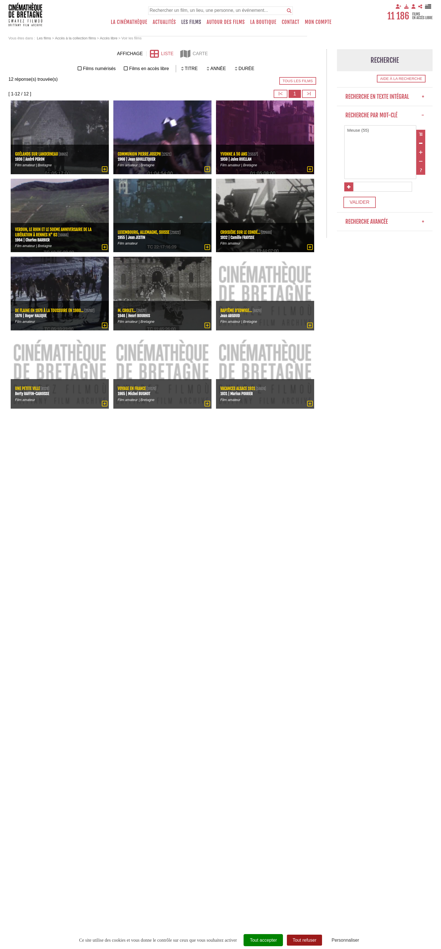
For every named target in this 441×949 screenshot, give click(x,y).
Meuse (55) (380, 130)
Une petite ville (28, 388)
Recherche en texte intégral (384, 96)
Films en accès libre (149, 68)
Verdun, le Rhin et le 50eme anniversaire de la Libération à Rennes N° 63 (55, 232)
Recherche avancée (384, 225)
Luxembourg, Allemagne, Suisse (145, 231)
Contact (291, 22)
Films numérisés (99, 68)
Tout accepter (263, 940)
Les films (191, 22)
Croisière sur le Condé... (241, 231)
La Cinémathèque (129, 22)
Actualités (164, 22)
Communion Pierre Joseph (140, 153)
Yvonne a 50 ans (234, 153)
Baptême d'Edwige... (237, 310)
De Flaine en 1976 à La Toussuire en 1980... (51, 307)
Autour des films (226, 22)
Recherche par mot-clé (384, 115)
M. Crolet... (127, 310)
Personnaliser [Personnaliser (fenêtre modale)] (345, 940)
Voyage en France (132, 388)
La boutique (263, 22)
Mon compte (318, 22)
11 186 (398, 16)
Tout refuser (304, 940)
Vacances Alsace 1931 (238, 388)
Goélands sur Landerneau (37, 153)
